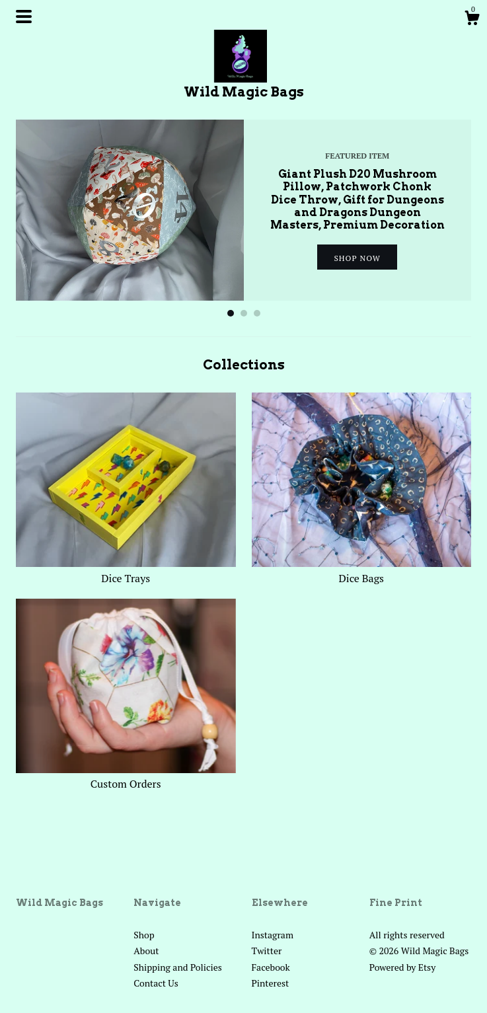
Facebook (271, 967)
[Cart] (472, 20)
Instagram (272, 934)
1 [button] (230, 313)
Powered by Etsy (402, 967)
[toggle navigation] (24, 16)
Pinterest (270, 983)
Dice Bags (362, 570)
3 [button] (257, 313)
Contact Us (155, 983)
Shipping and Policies (177, 967)
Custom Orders (126, 776)
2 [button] (244, 313)
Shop (143, 934)
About (146, 950)
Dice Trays (126, 570)
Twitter (267, 950)
